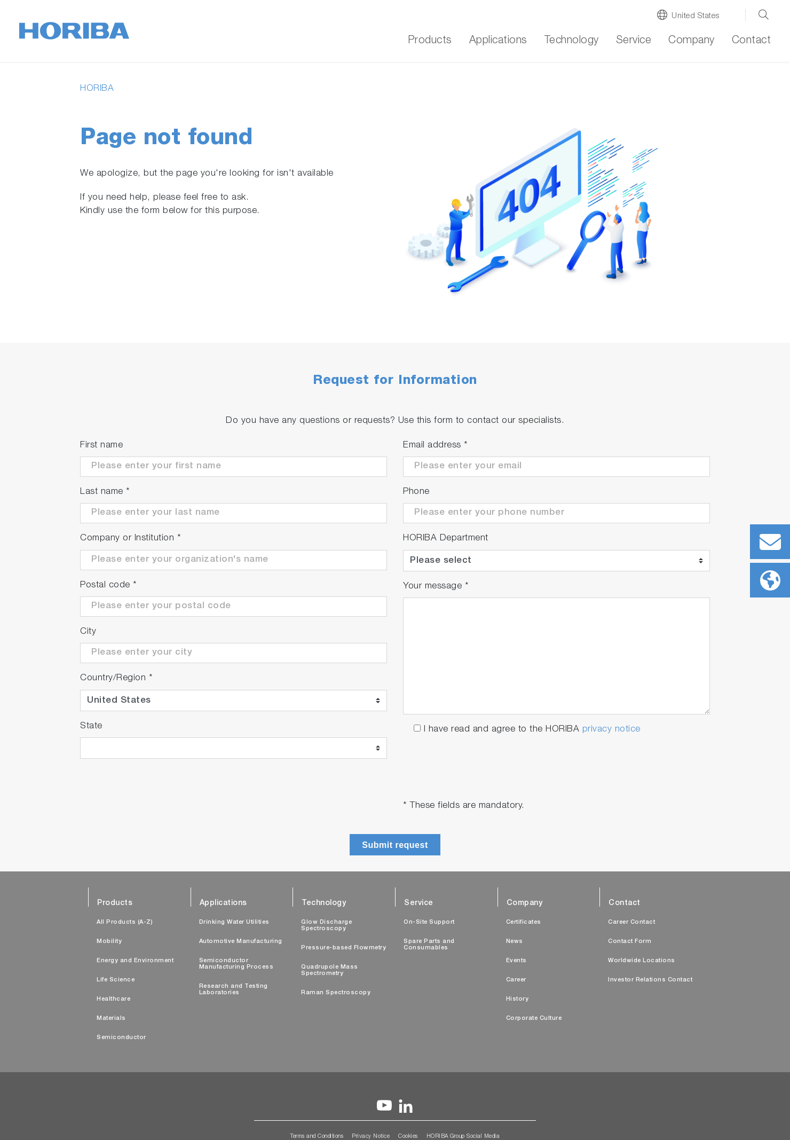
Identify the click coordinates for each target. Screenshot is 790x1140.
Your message (436, 586)
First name (101, 445)
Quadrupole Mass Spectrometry (329, 970)
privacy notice (611, 729)
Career (516, 980)
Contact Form (629, 942)
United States (696, 16)
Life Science (116, 980)
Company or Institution (130, 538)
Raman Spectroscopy (335, 993)
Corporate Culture (534, 1018)
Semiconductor (121, 1038)
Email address (435, 445)
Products (430, 41)
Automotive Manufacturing (240, 942)
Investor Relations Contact (650, 980)
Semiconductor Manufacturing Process (236, 964)
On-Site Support (429, 922)
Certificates (523, 922)
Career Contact (631, 922)
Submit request (395, 845)
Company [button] (691, 41)
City (88, 631)
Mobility (109, 942)
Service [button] (634, 41)
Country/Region (116, 678)
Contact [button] (751, 41)
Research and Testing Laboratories (233, 990)
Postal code (108, 585)
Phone (416, 492)
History (517, 999)
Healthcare (113, 999)
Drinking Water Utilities (234, 922)
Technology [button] (571, 41)
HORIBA (97, 88)
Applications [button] (498, 41)
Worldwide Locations (641, 961)
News (514, 942)
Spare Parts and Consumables (429, 945)
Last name (105, 492)
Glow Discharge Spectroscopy (326, 925)
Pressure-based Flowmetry (343, 948)
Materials (111, 1018)
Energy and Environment (135, 961)
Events (516, 961)
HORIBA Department (445, 538)
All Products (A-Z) (125, 922)
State (91, 726)
